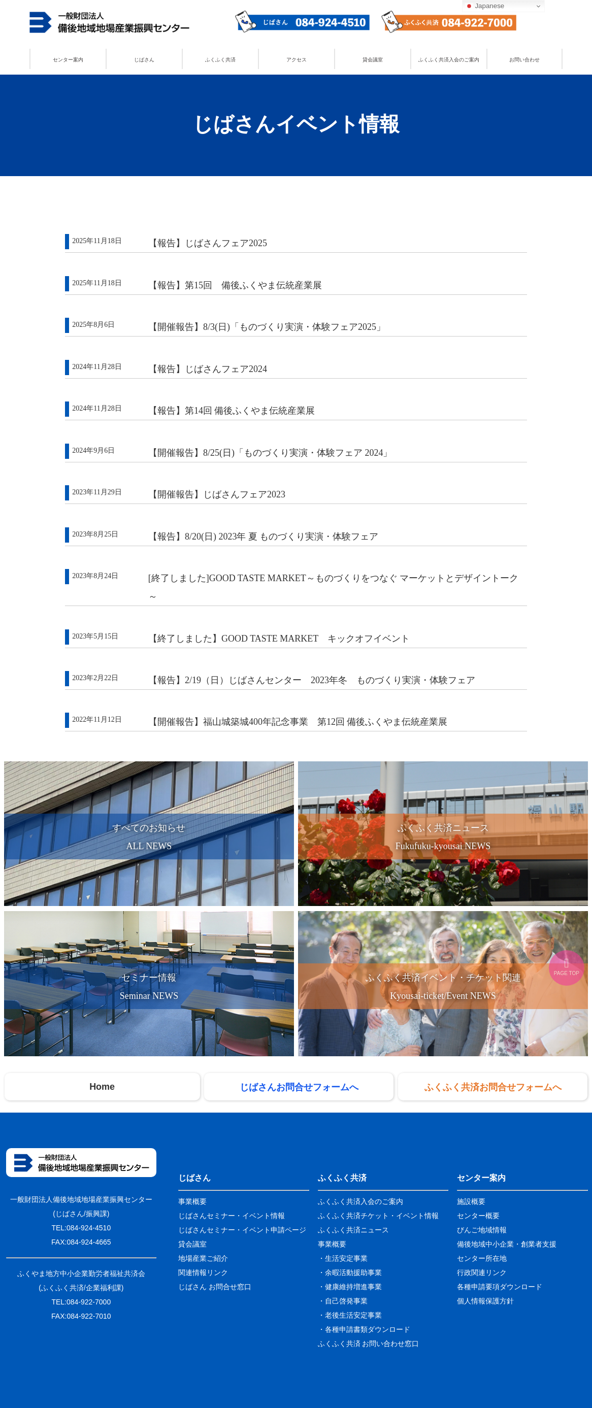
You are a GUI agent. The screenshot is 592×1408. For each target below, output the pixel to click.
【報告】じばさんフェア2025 (207, 243)
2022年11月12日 (96, 719)
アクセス (296, 59)
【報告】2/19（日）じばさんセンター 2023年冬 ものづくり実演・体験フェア (311, 680)
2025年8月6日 (93, 324)
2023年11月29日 (96, 492)
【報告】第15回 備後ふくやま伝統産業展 (235, 285)
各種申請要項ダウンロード (499, 1287)
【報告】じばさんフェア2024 (207, 369)
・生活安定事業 (343, 1258)
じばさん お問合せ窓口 (214, 1287)
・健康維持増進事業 (350, 1287)
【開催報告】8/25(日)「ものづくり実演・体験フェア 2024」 (270, 453)
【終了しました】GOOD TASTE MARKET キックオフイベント (279, 638)
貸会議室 (373, 59)
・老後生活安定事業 (350, 1315)
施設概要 (471, 1201)
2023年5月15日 (95, 636)
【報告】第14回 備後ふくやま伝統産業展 (231, 411)
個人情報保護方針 (485, 1301)
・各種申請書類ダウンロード (364, 1329)
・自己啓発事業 (343, 1301)
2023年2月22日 (95, 678)
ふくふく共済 (220, 59)
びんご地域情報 (482, 1230)
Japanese (485, 6)
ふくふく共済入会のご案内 (448, 59)
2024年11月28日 (96, 367)
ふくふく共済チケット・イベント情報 (378, 1216)
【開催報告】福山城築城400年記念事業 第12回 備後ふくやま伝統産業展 (298, 722)
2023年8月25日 (95, 534)
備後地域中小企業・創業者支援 (506, 1244)
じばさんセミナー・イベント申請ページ (242, 1230)
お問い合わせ (524, 59)
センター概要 (478, 1216)
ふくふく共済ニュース (353, 1230)
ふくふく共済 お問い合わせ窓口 (368, 1343)
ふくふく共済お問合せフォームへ (493, 1087)
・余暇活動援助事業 (350, 1272)
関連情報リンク (203, 1272)
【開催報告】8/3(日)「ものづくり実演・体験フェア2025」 (266, 327)
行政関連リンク (482, 1272)
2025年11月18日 (96, 241)
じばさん (144, 59)
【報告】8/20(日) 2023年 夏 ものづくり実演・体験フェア (263, 536)
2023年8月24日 (95, 576)
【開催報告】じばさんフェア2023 (216, 494)
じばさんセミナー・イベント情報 (231, 1216)
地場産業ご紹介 (203, 1258)
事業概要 (192, 1201)
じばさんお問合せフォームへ (299, 1087)
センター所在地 (482, 1258)
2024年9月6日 (93, 450)
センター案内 (68, 59)
